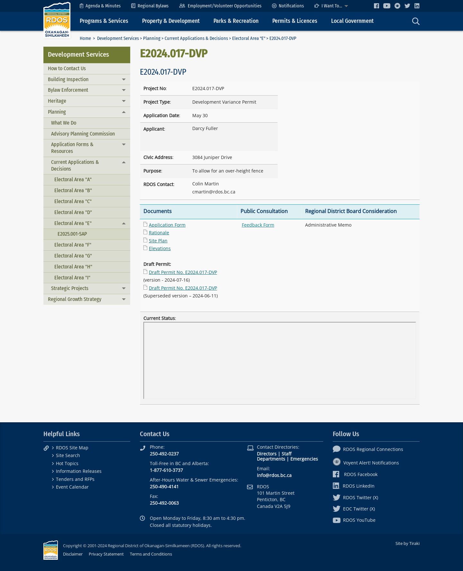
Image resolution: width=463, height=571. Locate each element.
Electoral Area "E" (248, 38)
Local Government (352, 21)
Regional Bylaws (149, 6)
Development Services (118, 38)
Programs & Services (104, 21)
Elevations (160, 248)
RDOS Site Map (72, 448)
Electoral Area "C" (73, 201)
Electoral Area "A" (73, 179)
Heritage (57, 101)
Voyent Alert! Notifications (366, 463)
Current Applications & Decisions (196, 38)
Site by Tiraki (407, 543)
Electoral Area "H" (73, 267)
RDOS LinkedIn (354, 486)
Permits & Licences (294, 21)
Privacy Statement (106, 554)
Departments (271, 459)
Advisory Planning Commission (83, 134)
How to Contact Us (67, 68)
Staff (286, 454)
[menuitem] (100, 6)
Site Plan (158, 241)
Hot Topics (67, 463)
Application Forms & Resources (72, 147)
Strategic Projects (69, 288)
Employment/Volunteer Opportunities (220, 6)
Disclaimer (73, 554)
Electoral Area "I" (72, 278)
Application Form (167, 225)
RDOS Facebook (355, 474)
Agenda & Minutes (100, 6)
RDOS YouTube (354, 520)
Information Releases (79, 471)
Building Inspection (68, 79)
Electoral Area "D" (73, 212)
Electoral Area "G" (73, 256)
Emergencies (304, 459)
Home (85, 38)
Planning (151, 38)
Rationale (159, 232)
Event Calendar (72, 487)
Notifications (288, 6)
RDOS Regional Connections (368, 449)
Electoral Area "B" (73, 190)
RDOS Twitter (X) (355, 497)
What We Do (63, 123)
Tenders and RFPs (75, 479)
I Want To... (328, 6)
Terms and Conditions (151, 554)
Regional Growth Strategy (74, 299)
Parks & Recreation (236, 21)
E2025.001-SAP (72, 234)
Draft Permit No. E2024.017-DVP (183, 272)
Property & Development (171, 21)
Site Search (68, 455)
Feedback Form (258, 225)
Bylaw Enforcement (68, 90)
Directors (267, 454)
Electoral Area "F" (72, 245)
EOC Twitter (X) (354, 509)
